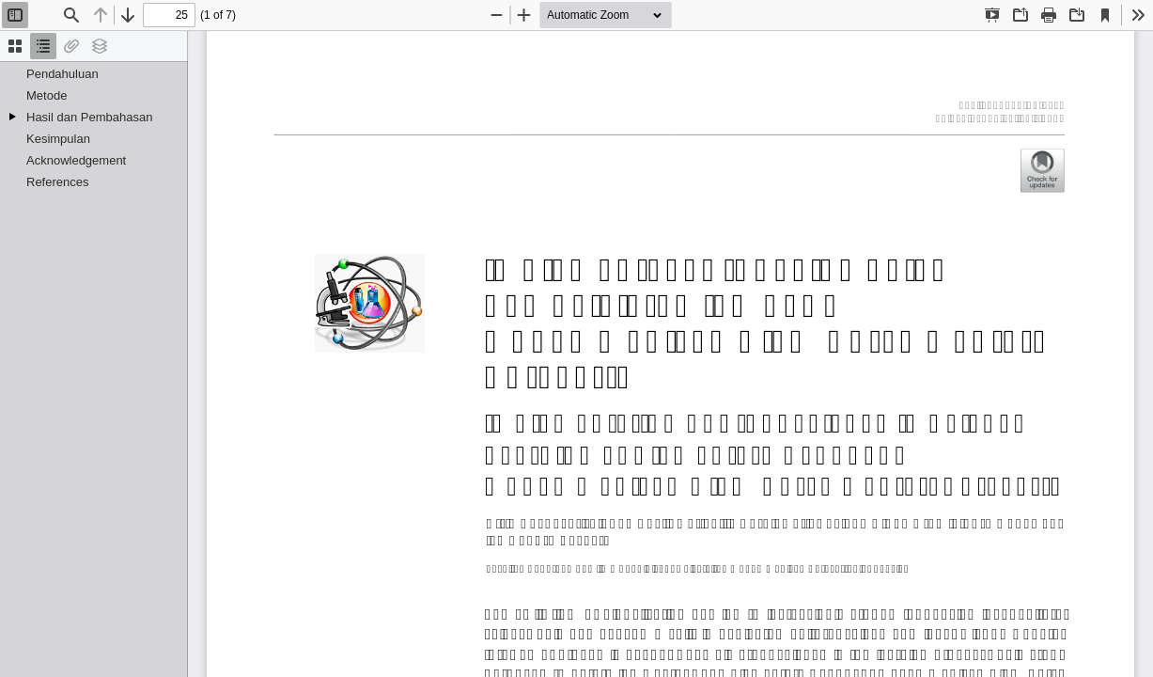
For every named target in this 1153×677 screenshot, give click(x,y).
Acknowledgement (76, 160)
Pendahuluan (62, 74)
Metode (46, 95)
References (57, 182)
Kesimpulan (58, 139)
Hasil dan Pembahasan (89, 117)
